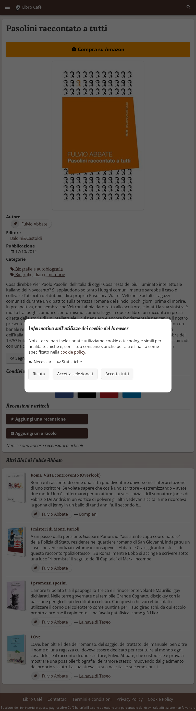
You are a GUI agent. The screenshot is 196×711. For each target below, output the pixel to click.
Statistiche (69, 362)
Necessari (41, 362)
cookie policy (72, 352)
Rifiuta (39, 374)
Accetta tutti (117, 374)
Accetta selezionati (75, 374)
